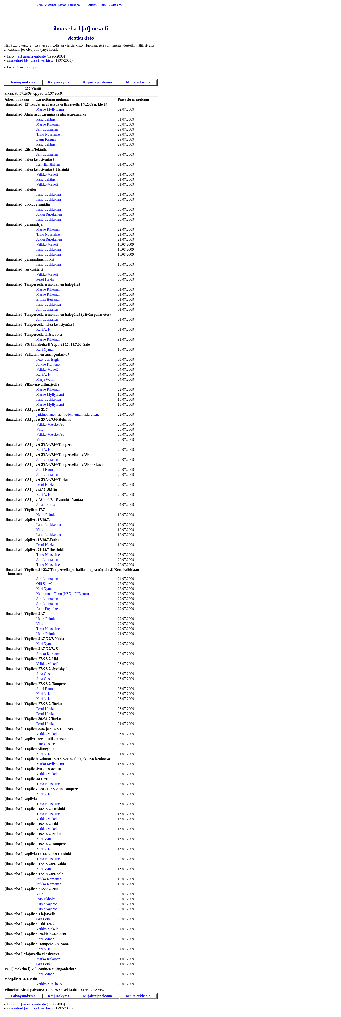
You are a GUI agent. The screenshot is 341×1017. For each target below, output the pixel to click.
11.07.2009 (126, 244)
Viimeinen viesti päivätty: (24, 990)
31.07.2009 (126, 119)
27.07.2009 (126, 554)
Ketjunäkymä (58, 82)
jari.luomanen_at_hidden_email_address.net (68, 414)
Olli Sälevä (44, 584)
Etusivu (92, 5)
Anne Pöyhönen (48, 609)
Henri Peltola (46, 514)
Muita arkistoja (138, 82)
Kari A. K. (44, 329)
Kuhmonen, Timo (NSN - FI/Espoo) (62, 594)
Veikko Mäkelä (47, 174)
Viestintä (50, 5)
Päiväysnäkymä (23, 82)
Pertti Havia (45, 279)
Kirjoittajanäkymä (97, 82)
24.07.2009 (126, 579)
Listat (62, 5)
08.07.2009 (126, 209)
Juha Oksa (43, 674)
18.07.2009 (126, 264)
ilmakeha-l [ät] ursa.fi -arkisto (30, 60)
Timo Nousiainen (49, 134)
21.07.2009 (126, 234)
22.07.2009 (126, 229)
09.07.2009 (126, 154)
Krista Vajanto (46, 904)
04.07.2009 (126, 369)
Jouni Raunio (46, 469)
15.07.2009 (126, 819)
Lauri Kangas (46, 139)
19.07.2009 (126, 394)
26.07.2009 (126, 424)
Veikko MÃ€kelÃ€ (50, 424)
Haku (103, 5)
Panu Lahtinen (47, 119)
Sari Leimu (44, 919)
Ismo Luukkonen (48, 194)
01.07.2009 (126, 164)
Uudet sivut (115, 5)
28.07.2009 (126, 664)
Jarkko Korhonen (49, 364)
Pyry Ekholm (46, 899)
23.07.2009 (126, 584)
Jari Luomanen (47, 129)
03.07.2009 (126, 939)
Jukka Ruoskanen (49, 214)
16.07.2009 (126, 764)
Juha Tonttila (45, 504)
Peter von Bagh (47, 359)
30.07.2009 (126, 124)
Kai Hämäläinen (48, 164)
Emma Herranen (48, 299)
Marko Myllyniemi (50, 109)
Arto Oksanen (46, 744)
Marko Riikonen (48, 124)
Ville (39, 429)
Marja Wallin (45, 379)
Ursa (39, 5)
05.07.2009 (126, 359)
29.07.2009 (126, 129)
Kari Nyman (45, 349)
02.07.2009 (126, 109)
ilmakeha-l (74, 5)
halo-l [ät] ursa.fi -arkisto (26, 56)
